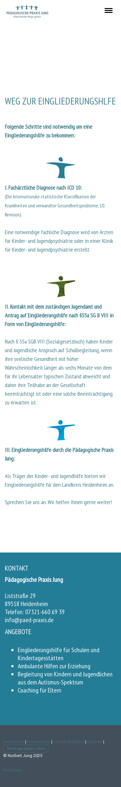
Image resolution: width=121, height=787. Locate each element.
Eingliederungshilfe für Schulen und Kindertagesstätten (58, 654)
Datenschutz (38, 741)
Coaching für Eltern (39, 690)
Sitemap (94, 741)
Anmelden (12, 770)
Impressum (13, 741)
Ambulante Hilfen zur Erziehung (54, 666)
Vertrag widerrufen (26, 748)
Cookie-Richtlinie (68, 741)
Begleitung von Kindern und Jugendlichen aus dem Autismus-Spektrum (65, 678)
